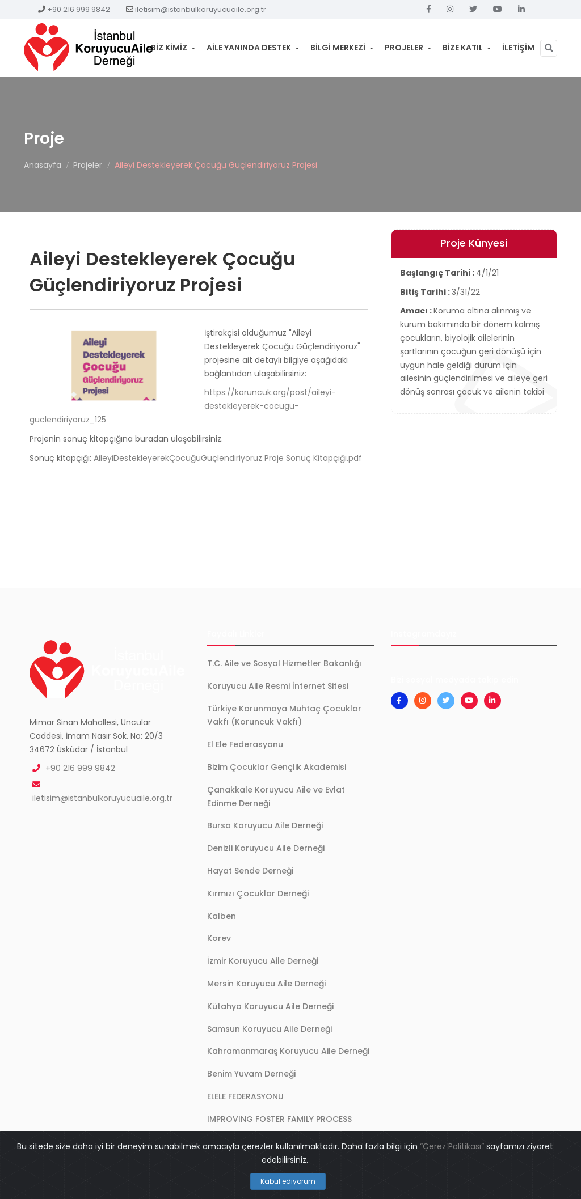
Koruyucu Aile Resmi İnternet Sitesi (277, 686)
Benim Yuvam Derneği (251, 1073)
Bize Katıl (467, 47)
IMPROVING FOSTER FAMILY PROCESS (279, 1119)
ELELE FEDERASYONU (245, 1096)
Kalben (221, 916)
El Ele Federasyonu (245, 744)
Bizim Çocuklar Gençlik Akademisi (276, 767)
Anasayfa (42, 165)
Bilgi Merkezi (341, 47)
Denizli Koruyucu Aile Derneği (266, 848)
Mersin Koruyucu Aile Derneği (266, 983)
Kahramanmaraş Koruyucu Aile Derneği (288, 1051)
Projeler (408, 47)
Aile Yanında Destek (253, 47)
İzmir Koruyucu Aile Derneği (262, 961)
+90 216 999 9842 (78, 9)
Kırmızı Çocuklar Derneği (258, 893)
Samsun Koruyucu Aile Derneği (269, 1029)
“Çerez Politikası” (452, 1146)
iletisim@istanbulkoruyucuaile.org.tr (200, 9)
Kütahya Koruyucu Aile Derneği (270, 1006)
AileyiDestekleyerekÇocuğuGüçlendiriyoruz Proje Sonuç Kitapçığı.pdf (228, 458)
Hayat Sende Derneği (250, 870)
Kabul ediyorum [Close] (287, 1181)
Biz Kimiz (173, 47)
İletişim (518, 47)
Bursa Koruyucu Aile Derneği (265, 825)
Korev (219, 938)
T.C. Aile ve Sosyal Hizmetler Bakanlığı (284, 663)
